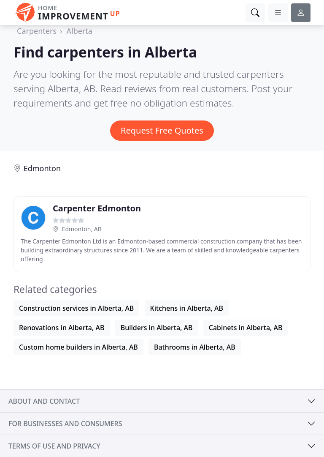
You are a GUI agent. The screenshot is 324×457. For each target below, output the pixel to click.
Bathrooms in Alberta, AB (194, 347)
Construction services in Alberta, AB (76, 308)
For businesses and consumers (65, 423)
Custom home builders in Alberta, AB (78, 347)
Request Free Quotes (162, 130)
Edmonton (42, 168)
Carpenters (37, 31)
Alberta (79, 31)
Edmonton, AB (82, 229)
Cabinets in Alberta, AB (246, 327)
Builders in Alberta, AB (157, 327)
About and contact (44, 401)
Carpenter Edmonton (97, 208)
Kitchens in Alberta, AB (187, 308)
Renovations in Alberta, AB (62, 327)
